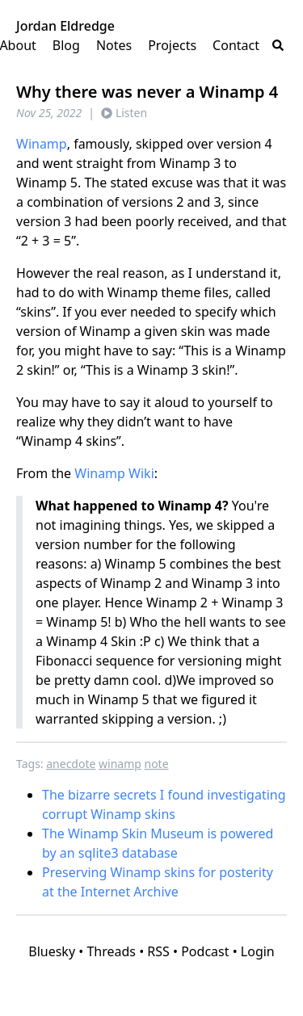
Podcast (205, 951)
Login (258, 951)
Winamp (41, 144)
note (157, 763)
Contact (236, 45)
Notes (114, 45)
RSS (158, 951)
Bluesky (51, 951)
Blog (66, 45)
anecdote (70, 763)
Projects (172, 45)
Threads (111, 951)
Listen (124, 112)
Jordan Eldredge (65, 26)
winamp (120, 763)
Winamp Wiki (114, 473)
